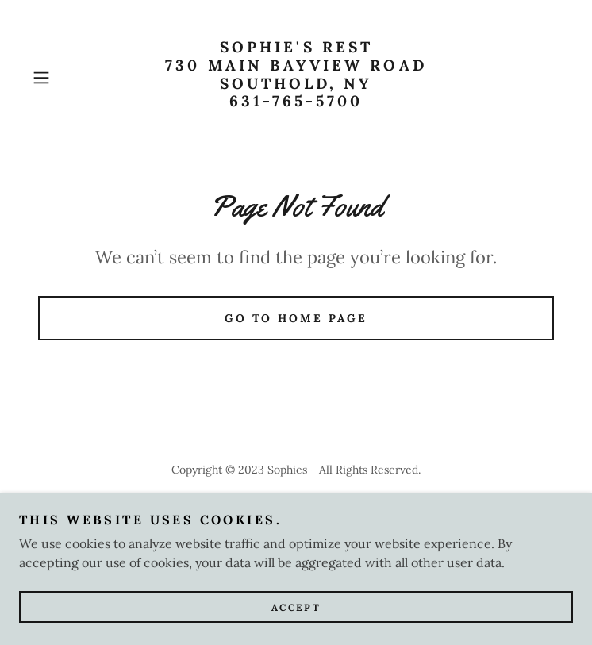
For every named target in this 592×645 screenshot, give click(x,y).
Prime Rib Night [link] (296, 508)
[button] (65, 78)
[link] (295, 77)
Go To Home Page (296, 318)
